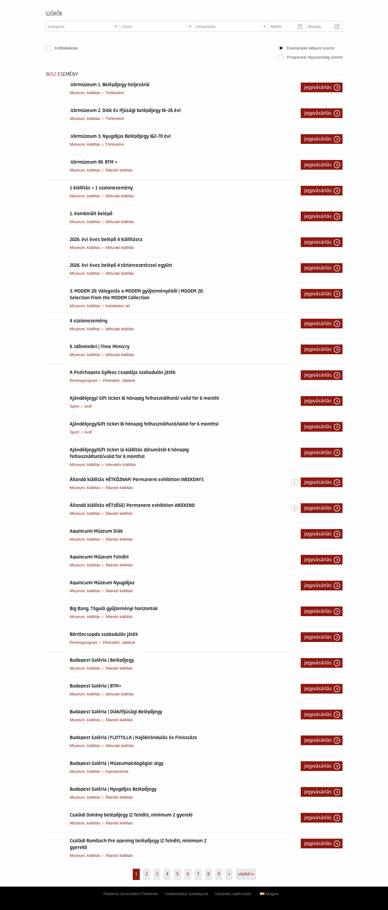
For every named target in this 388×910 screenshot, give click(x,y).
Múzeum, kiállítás (85, 92)
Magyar (269, 893)
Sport (74, 406)
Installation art (117, 306)
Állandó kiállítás (119, 170)
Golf (88, 406)
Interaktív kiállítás (120, 464)
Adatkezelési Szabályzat (186, 893)
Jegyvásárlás (318, 87)
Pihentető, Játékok (119, 380)
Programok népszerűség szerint (315, 57)
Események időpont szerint (310, 48)
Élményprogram (84, 380)
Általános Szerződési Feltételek (130, 893)
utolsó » (246, 874)
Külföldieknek (66, 48)
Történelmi (114, 92)
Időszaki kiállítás (119, 196)
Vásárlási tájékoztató (233, 893)
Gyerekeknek (117, 771)
